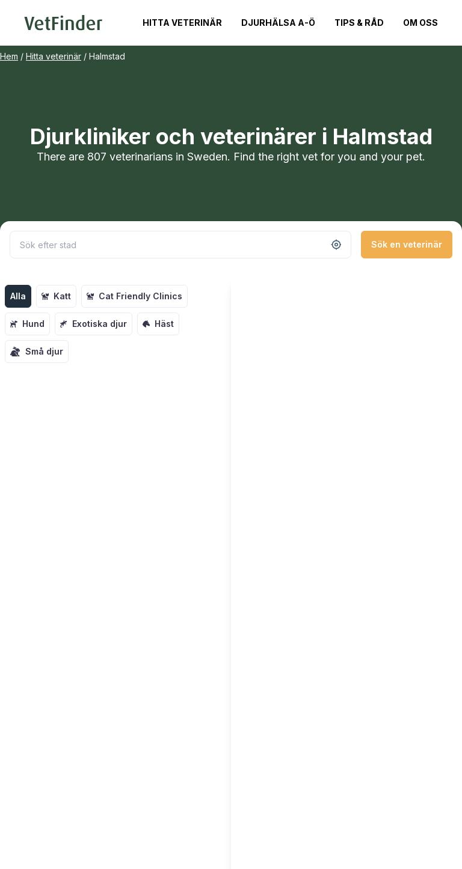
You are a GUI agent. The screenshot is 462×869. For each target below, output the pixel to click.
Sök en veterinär (406, 244)
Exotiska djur (93, 324)
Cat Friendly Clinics (134, 296)
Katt (56, 296)
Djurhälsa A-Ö (278, 22)
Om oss (420, 22)
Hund (27, 324)
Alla (18, 296)
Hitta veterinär (182, 22)
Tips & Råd (359, 22)
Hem (9, 56)
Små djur (36, 351)
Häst (158, 324)
